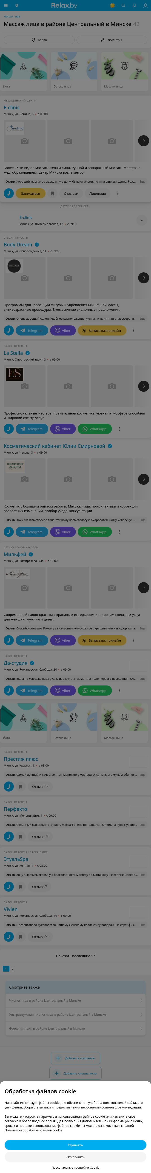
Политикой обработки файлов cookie (34, 1130)
